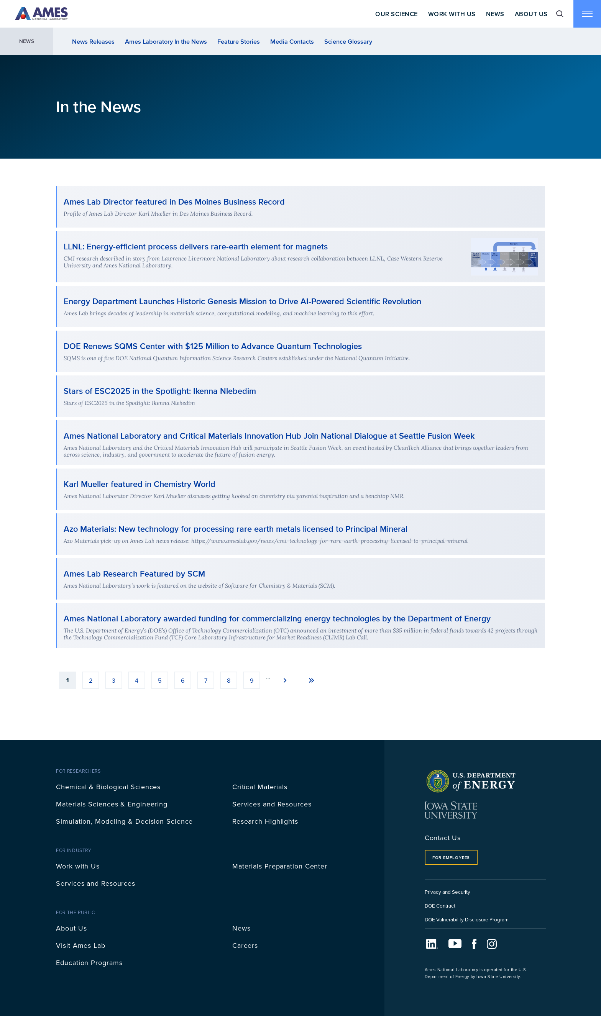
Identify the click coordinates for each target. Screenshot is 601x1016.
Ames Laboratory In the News (166, 41)
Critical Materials (259, 786)
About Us (531, 13)
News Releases (93, 41)
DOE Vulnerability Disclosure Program (467, 919)
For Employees (451, 857)
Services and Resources (272, 804)
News (495, 13)
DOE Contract (440, 905)
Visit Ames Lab (80, 945)
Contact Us (443, 837)
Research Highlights (265, 821)
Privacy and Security (447, 891)
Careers (245, 945)
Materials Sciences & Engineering (111, 804)
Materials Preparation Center (279, 866)
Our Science (396, 13)
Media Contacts (292, 41)
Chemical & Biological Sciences (108, 786)
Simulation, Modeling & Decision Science (124, 821)
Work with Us (78, 866)
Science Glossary (348, 41)
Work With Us (452, 13)
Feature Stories (238, 41)
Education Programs (89, 962)
